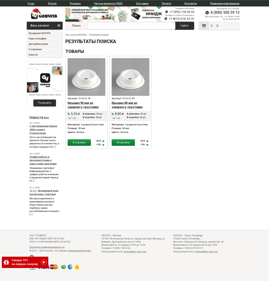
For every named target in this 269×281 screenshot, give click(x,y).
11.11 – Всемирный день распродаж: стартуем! (44, 192)
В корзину (79, 142)
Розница (75, 3)
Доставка (142, 3)
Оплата (166, 3)
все (46, 117)
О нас (31, 3)
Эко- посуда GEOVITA (76, 34)
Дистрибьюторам (38, 44)
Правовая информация (224, 3)
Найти (184, 25)
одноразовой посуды (79, 250)
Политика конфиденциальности (47, 247)
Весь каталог (45, 25)
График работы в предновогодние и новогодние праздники (43, 160)
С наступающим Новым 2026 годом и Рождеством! (43, 129)
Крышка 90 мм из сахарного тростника (83, 105)
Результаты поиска (98, 34)
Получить (44, 103)
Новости (33, 54)
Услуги (52, 3)
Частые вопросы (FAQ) (108, 3)
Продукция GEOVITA (40, 33)
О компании (35, 49)
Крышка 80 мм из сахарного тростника (127, 105)
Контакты (190, 3)
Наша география (37, 38)
